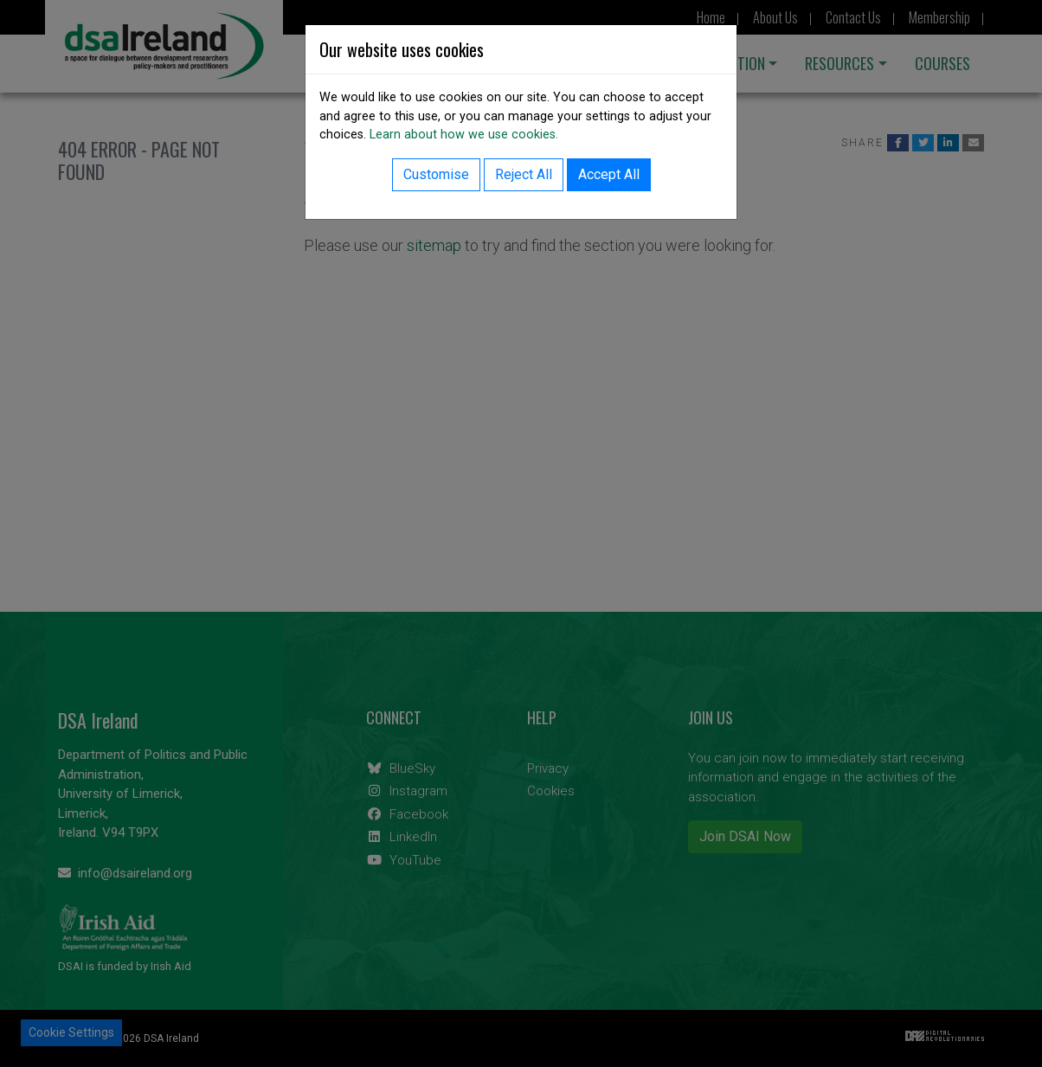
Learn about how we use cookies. (464, 134)
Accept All (609, 174)
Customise (436, 174)
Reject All (523, 174)
